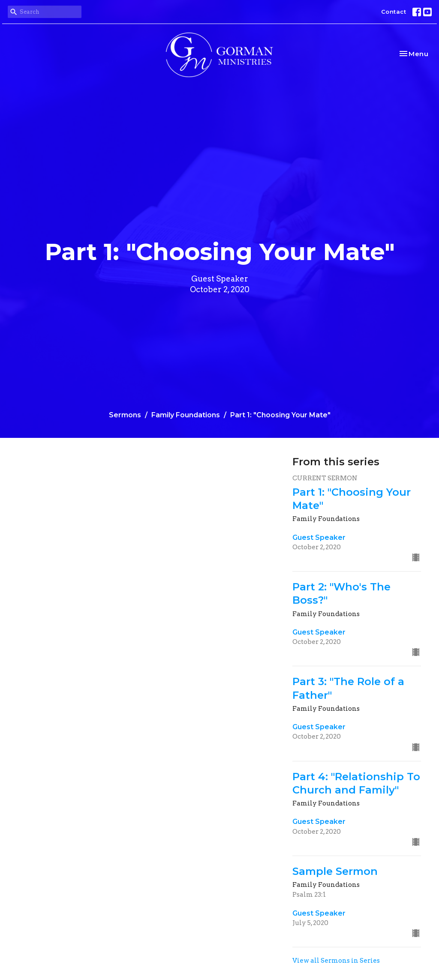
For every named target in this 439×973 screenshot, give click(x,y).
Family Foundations (185, 415)
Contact (393, 11)
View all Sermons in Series (336, 960)
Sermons (125, 415)
